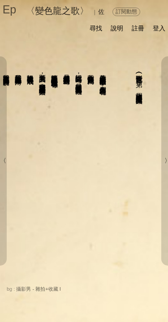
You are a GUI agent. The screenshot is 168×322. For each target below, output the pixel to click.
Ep (10, 9)
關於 (17, 288)
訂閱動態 (126, 11)
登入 (159, 28)
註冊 (138, 28)
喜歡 (117, 288)
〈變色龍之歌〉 (57, 11)
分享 (39, 288)
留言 (94, 288)
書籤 (88, 298)
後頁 (114, 297)
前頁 (131, 297)
